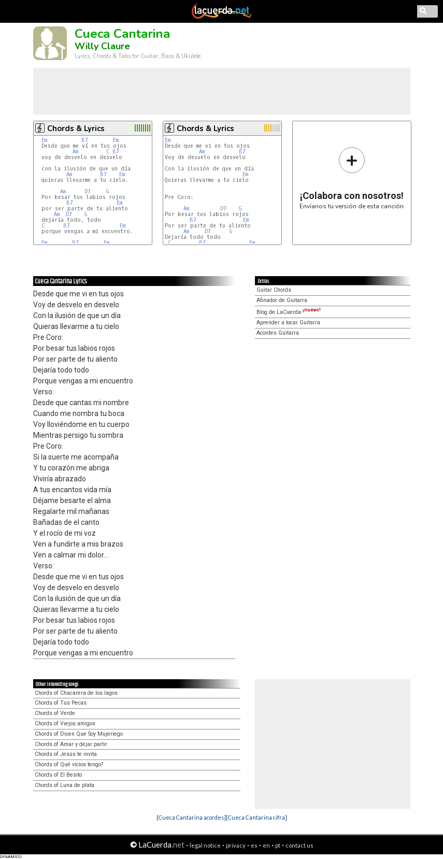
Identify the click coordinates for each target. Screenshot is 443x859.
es (254, 845)
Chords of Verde (55, 713)
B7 (84, 140)
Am (75, 151)
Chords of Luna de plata (64, 785)
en (266, 845)
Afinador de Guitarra (281, 300)
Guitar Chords (273, 290)
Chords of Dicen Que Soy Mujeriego (79, 734)
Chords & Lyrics (76, 128)
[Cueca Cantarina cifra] (256, 817)
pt (277, 845)
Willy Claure (102, 46)
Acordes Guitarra (277, 333)
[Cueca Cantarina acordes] (191, 817)
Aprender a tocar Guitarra (288, 322)
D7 (87, 191)
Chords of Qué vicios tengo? (69, 764)
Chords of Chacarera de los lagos (76, 693)
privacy (236, 845)
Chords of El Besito (58, 774)
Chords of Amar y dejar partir (71, 744)
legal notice (205, 845)
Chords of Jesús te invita (66, 754)
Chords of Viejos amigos (65, 723)
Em (44, 140)
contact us (299, 845)
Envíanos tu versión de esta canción (351, 178)
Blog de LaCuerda (288, 312)
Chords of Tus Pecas (61, 702)
